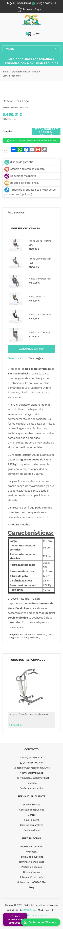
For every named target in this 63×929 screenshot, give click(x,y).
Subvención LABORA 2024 (31, 882)
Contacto (32, 783)
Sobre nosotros (31, 872)
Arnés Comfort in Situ (41, 316)
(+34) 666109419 (46, 3)
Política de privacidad (31, 856)
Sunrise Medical (19, 107)
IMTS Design (30, 910)
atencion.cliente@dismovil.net (32, 767)
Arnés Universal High (40, 280)
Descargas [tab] (36, 358)
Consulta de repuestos (31, 809)
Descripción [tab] (16, 358)
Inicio (5, 71)
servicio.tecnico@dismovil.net (31, 777)
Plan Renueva (31, 819)
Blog (31, 887)
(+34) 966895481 (20, 3)
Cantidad (7, 131)
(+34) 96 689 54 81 (31, 757)
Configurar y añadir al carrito (46, 131)
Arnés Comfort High (40, 334)
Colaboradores (31, 830)
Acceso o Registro (31, 9)
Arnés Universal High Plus (40, 262)
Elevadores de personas (25, 71)
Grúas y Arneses (29, 637)
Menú (31, 49)
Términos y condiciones (31, 861)
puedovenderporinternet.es (31, 915)
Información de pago (31, 877)
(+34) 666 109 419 (31, 762)
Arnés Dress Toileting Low (40, 244)
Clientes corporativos (31, 825)
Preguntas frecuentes (31, 788)
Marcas (31, 814)
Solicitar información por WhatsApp (31, 140)
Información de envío (31, 846)
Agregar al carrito (31, 349)
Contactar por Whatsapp (40, 922)
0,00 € (33, 34)
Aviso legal (31, 851)
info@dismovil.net (31, 772)
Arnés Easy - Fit (38, 298)
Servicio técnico (31, 804)
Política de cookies (31, 867)
